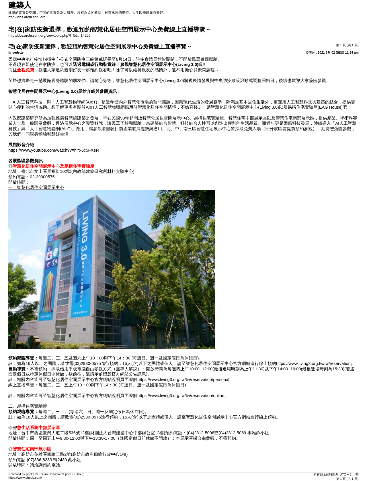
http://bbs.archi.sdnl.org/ (27, 17)
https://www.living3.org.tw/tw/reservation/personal (183, 379)
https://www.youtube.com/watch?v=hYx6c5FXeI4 (53, 150)
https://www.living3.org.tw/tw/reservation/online (180, 395)
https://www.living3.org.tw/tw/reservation (313, 363)
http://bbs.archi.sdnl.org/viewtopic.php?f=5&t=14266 (49, 36)
